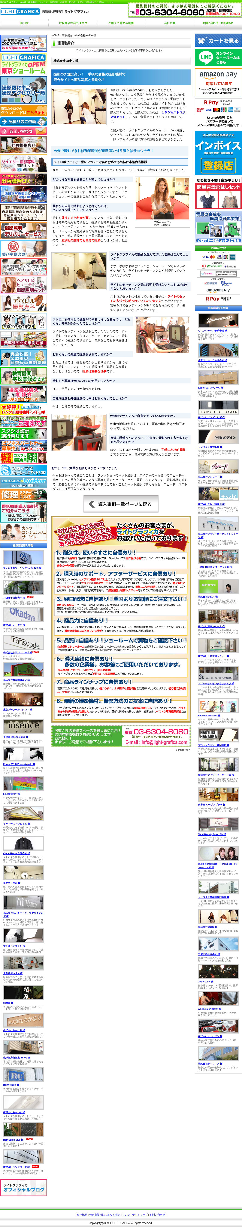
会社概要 (82, 1214)
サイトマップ (140, 1214)
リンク (126, 1214)
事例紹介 (67, 35)
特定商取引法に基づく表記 (104, 1214)
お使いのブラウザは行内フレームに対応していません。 (23, 620)
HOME (55, 35)
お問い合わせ (157, 1214)
